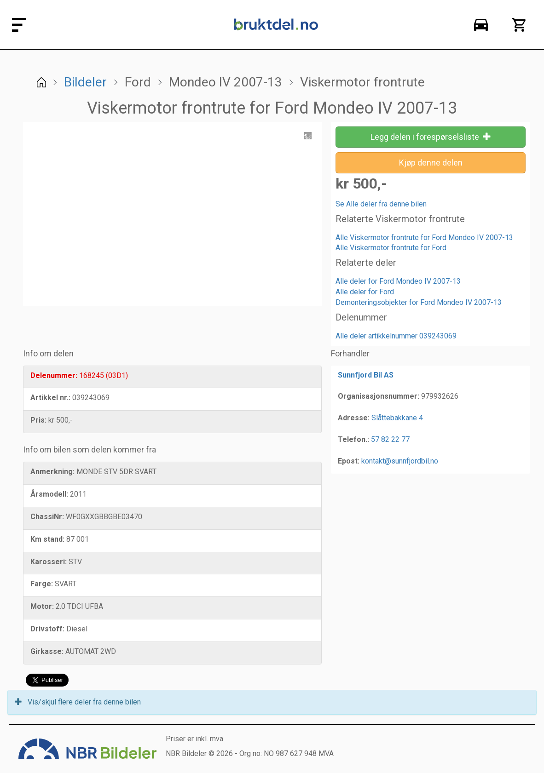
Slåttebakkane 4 (397, 417)
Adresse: (354, 417)
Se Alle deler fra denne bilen (381, 204)
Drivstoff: (47, 628)
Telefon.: (353, 439)
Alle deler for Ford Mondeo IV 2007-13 (398, 281)
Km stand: (47, 539)
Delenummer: (53, 375)
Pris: (38, 420)
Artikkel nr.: (50, 397)
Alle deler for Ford (365, 291)
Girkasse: (47, 651)
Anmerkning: (52, 471)
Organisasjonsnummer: (378, 396)
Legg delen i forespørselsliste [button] (430, 137)
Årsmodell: (49, 494)
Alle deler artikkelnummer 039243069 (396, 336)
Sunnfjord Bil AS (366, 375)
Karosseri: (48, 561)
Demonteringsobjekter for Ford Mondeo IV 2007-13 (419, 302)
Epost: (348, 461)
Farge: (41, 583)
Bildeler (85, 82)
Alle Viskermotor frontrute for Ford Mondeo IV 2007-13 (424, 237)
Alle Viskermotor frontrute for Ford (391, 247)
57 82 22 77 (390, 439)
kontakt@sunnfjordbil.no (399, 461)
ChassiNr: (47, 516)
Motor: (42, 606)
